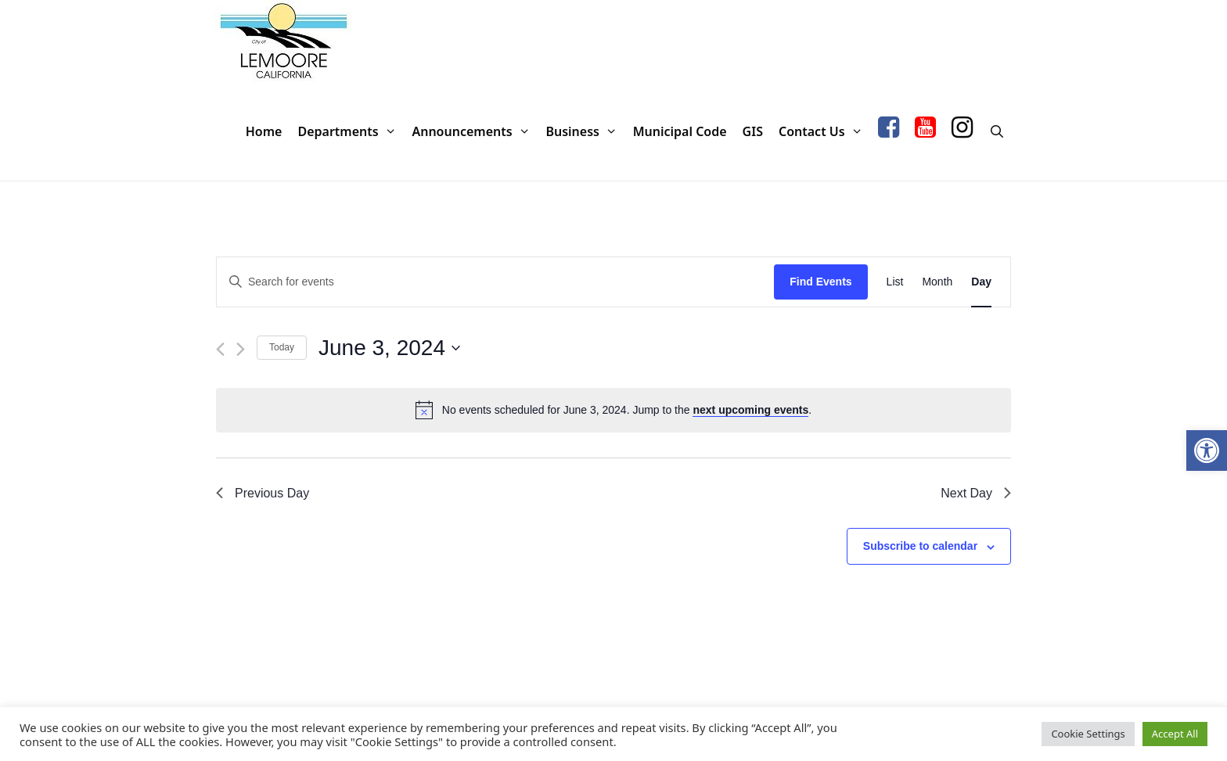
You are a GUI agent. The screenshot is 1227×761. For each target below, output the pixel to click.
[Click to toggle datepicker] (389, 348)
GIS (753, 131)
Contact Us (824, 132)
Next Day (976, 493)
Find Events (820, 281)
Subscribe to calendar (920, 546)
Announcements (475, 132)
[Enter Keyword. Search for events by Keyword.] (495, 282)
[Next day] (240, 349)
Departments (350, 132)
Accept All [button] (1175, 734)
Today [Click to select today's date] (281, 347)
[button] (1206, 450)
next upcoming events (750, 410)
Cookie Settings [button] (1087, 734)
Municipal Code (680, 131)
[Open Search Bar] (997, 132)
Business (584, 132)
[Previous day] (220, 349)
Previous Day (262, 493)
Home (264, 131)
